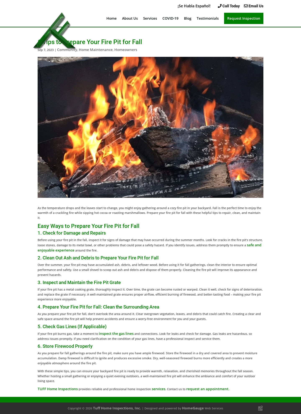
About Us (130, 19)
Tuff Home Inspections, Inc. (117, 408)
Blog (187, 19)
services (158, 388)
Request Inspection (243, 18)
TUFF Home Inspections (58, 388)
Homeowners (125, 49)
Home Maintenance (96, 49)
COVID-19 (170, 19)
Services (150, 19)
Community (67, 49)
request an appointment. (208, 388)
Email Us (253, 6)
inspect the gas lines (116, 333)
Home (111, 19)
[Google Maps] (260, 408)
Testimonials (208, 19)
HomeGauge (193, 408)
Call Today (229, 6)
